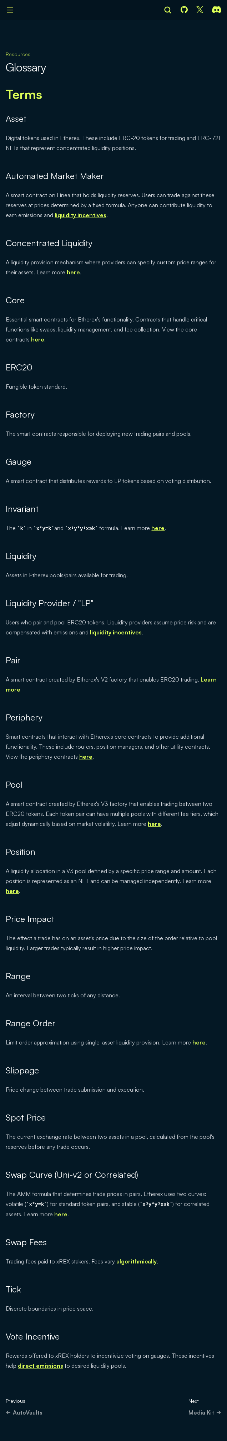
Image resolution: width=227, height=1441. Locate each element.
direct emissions (40, 1365)
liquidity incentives (80, 215)
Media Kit (204, 1412)
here (73, 272)
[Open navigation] (10, 10)
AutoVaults (24, 1412)
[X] (199, 10)
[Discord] (216, 10)
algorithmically (136, 1261)
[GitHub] (184, 10)
